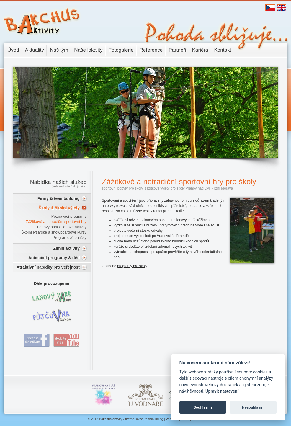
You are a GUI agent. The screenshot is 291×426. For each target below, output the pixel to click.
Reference (151, 50)
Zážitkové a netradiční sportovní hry (56, 221)
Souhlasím (203, 407)
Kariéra (200, 50)
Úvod (13, 50)
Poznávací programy (68, 216)
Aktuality (34, 50)
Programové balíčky (69, 237)
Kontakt (222, 50)
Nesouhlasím (253, 407)
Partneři (177, 50)
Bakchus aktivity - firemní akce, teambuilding (131, 419)
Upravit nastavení (221, 391)
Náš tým (59, 50)
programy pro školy (132, 266)
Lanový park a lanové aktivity (61, 227)
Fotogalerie (121, 50)
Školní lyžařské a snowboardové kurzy (53, 232)
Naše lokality (88, 50)
